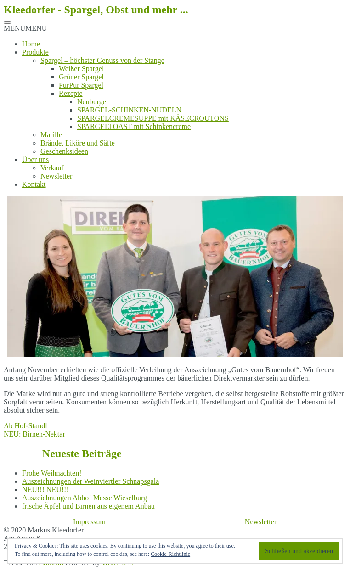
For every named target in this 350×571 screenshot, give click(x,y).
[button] (25, 28)
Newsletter (56, 176)
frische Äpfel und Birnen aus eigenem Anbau (88, 506)
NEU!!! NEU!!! (45, 489)
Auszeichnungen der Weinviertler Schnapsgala (90, 481)
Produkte (35, 52)
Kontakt (34, 184)
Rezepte (71, 93)
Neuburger (92, 102)
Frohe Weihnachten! (51, 473)
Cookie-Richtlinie (170, 554)
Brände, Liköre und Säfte (77, 143)
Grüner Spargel (81, 77)
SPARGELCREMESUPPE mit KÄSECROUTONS (153, 118)
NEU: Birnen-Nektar (34, 434)
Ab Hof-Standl (25, 426)
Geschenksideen (64, 151)
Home (31, 44)
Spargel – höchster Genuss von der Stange (102, 60)
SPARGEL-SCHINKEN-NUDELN (129, 110)
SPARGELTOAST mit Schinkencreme (134, 126)
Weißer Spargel (81, 69)
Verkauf (52, 168)
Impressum (89, 522)
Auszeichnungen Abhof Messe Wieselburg (84, 498)
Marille (51, 135)
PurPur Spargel (81, 85)
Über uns (35, 159)
